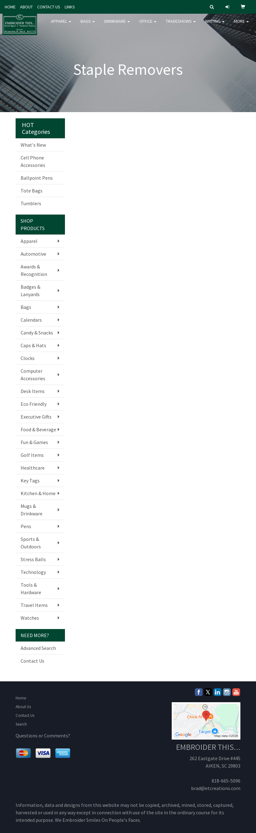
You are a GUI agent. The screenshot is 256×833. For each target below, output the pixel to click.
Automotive (33, 254)
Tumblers (31, 203)
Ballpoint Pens (37, 178)
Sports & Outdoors (31, 543)
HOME (10, 7)
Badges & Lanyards (30, 290)
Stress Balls (33, 559)
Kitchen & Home (38, 493)
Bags (88, 25)
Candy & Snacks (37, 332)
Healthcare (33, 468)
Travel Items (34, 605)
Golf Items (32, 455)
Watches (30, 618)
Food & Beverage (38, 429)
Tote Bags (31, 190)
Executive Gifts (36, 417)
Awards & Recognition (34, 270)
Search (21, 724)
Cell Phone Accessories (33, 161)
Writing (214, 25)
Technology (33, 572)
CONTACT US (48, 7)
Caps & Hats (33, 345)
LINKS (70, 7)
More (241, 25)
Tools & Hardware (31, 588)
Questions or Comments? (43, 735)
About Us (23, 706)
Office (147, 25)
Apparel (61, 25)
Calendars (31, 320)
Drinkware (117, 25)
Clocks (28, 358)
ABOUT (26, 7)
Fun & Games (34, 442)
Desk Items (33, 391)
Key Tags (30, 480)
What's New (33, 145)
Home (21, 698)
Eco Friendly (34, 404)
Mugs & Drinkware (31, 510)
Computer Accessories (33, 374)
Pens (26, 526)
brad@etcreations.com (215, 788)
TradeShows (181, 25)
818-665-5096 (226, 781)
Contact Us (32, 661)
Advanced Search (38, 648)
